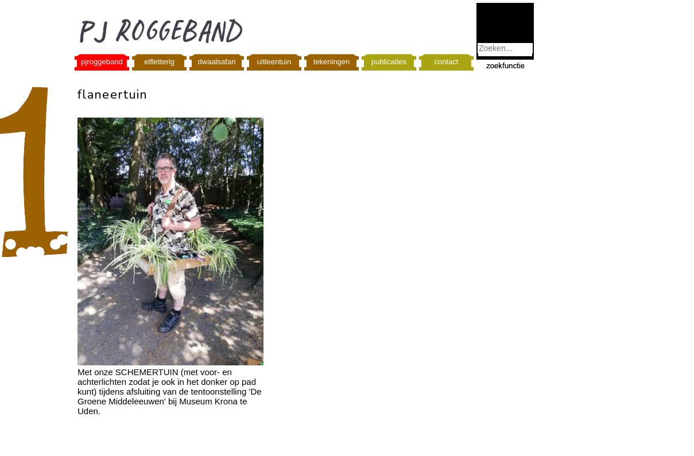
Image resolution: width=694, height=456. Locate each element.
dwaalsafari (217, 61)
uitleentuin (274, 61)
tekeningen (331, 61)
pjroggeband (101, 61)
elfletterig (159, 61)
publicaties (388, 61)
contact (447, 61)
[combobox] (505, 48)
